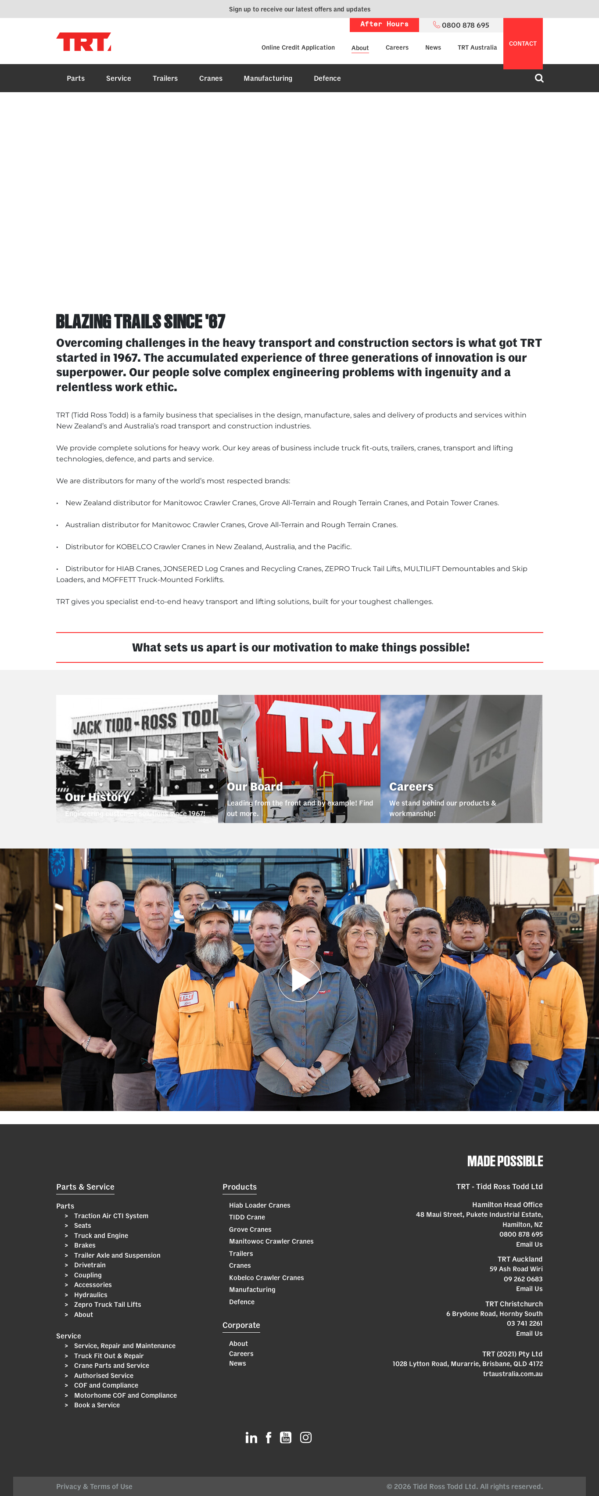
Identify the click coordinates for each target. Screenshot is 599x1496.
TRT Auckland (520, 1259)
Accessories (92, 1284)
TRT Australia (477, 47)
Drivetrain (89, 1265)
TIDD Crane (247, 1217)
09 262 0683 (523, 1279)
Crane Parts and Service (110, 1365)
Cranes (210, 78)
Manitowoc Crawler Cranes (271, 1241)
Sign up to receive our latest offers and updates (299, 9)
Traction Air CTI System (110, 1215)
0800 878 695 (521, 1234)
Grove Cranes (250, 1229)
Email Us (529, 1244)
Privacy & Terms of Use (96, 1486)
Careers (397, 47)
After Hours (384, 25)
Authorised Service (102, 1375)
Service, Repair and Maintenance (124, 1345)
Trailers (165, 78)
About (360, 47)
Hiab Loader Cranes (260, 1205)
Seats (81, 1225)
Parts (76, 78)
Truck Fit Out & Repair (108, 1355)
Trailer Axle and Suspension (116, 1255)
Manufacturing (268, 78)
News (433, 47)
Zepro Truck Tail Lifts (106, 1304)
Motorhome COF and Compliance (124, 1395)
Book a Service (96, 1405)
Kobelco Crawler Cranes (266, 1277)
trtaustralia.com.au (513, 1373)
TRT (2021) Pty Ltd (512, 1354)
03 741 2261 (525, 1323)
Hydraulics (90, 1294)
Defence (327, 78)
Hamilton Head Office (507, 1204)
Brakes (84, 1245)
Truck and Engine (100, 1235)
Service (118, 78)
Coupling (87, 1275)
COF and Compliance (105, 1385)
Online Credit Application (298, 47)
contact (523, 43)
